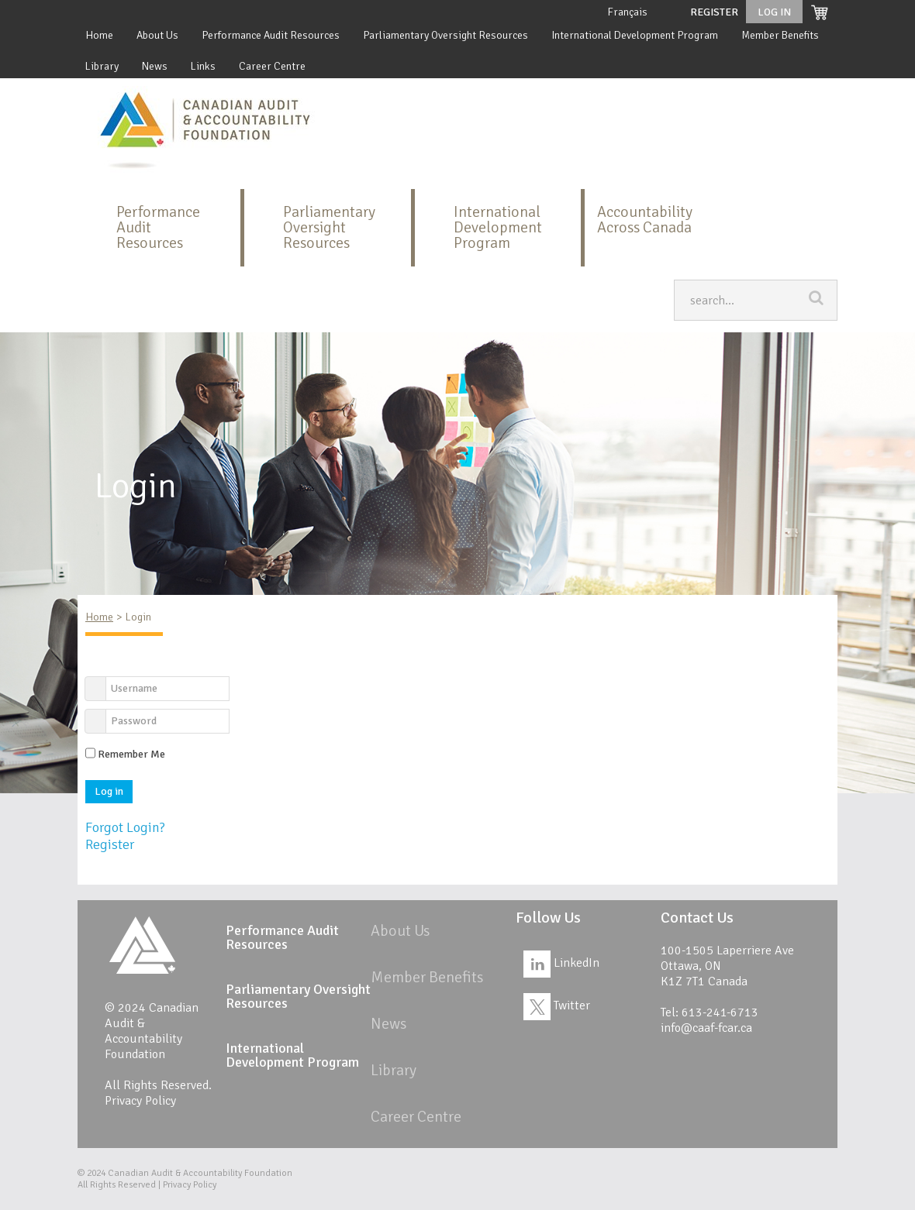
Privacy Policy (140, 1101)
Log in (109, 791)
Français (627, 12)
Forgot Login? (125, 827)
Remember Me (131, 754)
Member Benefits (780, 35)
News (154, 66)
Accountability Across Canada (644, 219)
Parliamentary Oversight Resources (445, 35)
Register (714, 12)
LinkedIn (561, 963)
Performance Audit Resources (271, 35)
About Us (157, 35)
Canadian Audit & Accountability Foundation (200, 1173)
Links (203, 66)
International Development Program (634, 35)
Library (102, 66)
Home (99, 35)
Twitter (556, 1005)
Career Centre (272, 66)
